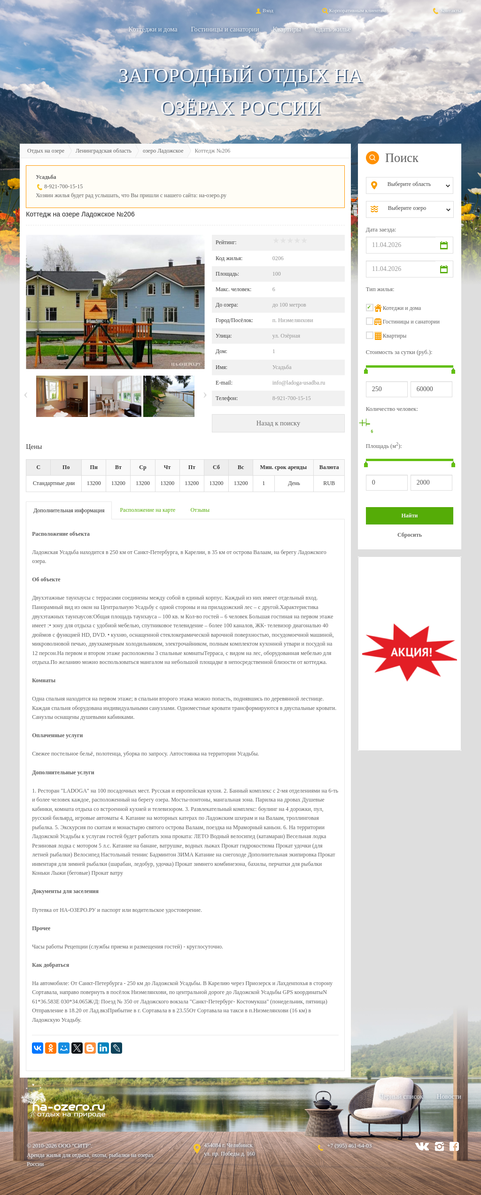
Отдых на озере (45, 150)
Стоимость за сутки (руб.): (399, 352)
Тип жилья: (380, 289)
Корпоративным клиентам (353, 10)
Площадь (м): (384, 445)
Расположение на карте (147, 510)
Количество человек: (392, 409)
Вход (263, 10)
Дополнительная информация (68, 510)
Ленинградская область (104, 150)
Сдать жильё (333, 29)
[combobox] (417, 185)
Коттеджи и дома (153, 29)
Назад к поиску (278, 423)
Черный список (401, 1096)
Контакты (446, 10)
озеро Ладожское (163, 150)
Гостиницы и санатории (225, 29)
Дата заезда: (381, 229)
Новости (449, 1096)
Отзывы (199, 510)
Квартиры (287, 29)
